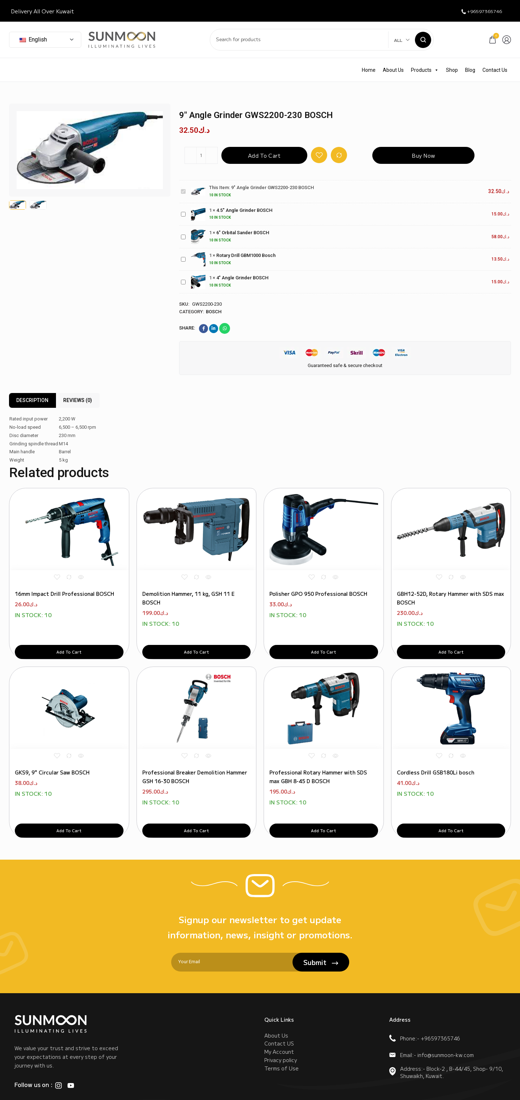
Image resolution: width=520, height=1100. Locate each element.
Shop (452, 70)
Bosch (213, 311)
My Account (279, 1033)
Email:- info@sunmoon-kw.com (431, 1029)
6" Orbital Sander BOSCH (242, 232)
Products (425, 70)
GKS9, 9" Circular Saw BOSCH (52, 747)
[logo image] (121, 39)
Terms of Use (281, 1055)
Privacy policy (280, 1044)
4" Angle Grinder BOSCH (242, 277)
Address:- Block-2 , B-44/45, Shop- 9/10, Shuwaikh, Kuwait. (446, 1047)
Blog (470, 70)
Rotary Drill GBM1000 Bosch (246, 255)
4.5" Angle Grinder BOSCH (244, 210)
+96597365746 (477, 11)
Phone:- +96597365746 (424, 1013)
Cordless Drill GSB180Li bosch (435, 747)
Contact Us (494, 70)
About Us (393, 70)
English (33, 39)
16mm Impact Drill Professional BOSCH (64, 581)
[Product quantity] (201, 155)
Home (369, 70)
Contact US (279, 1022)
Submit (320, 937)
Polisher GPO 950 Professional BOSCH (318, 581)
